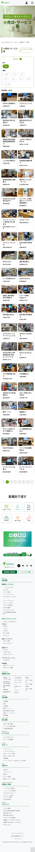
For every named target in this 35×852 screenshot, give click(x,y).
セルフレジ (6, 635)
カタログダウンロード (9, 793)
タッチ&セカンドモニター (9, 597)
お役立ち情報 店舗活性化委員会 (11, 810)
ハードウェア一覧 (8, 587)
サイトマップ (17, 839)
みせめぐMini (6, 652)
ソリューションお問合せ (9, 791)
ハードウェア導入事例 (9, 726)
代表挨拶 (5, 706)
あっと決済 (6, 633)
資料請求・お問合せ (9, 572)
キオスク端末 (6, 592)
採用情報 (5, 715)
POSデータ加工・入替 (9, 756)
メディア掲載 (6, 776)
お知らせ (5, 769)
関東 (22, 74)
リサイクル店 (17, 680)
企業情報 (5, 701)
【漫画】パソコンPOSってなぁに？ (12, 820)
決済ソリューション (8, 665)
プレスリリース (7, 772)
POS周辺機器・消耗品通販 (9, 613)
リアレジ (5, 628)
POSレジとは (6, 825)
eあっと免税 (6, 641)
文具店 (16, 692)
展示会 (5, 774)
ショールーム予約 (25, 572)
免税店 (27, 678)
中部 (6, 79)
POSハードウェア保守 (9, 753)
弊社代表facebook (8, 815)
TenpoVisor (6, 660)
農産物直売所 (6, 692)
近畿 (13, 79)
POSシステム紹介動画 (9, 817)
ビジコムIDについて (8, 737)
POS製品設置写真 (8, 728)
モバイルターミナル (8, 610)
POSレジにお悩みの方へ (9, 622)
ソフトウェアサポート (9, 751)
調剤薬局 (5, 689)
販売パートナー (7, 708)
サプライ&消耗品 (7, 605)
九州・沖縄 (7, 84)
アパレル (16, 690)
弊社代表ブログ (7, 813)
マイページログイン (14, 760)
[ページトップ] (32, 849)
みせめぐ (5, 649)
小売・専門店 (17, 678)
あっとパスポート (8, 643)
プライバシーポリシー (17, 833)
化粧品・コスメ (17, 687)
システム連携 (6, 808)
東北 (14, 74)
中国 (28, 79)
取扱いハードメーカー (9, 713)
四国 (21, 79)
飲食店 (27, 686)
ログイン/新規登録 (8, 739)
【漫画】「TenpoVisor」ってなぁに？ (12, 822)
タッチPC (5, 589)
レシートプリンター (8, 600)
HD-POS (5, 631)
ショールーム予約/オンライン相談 (8, 796)
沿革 (4, 703)
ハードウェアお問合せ (9, 788)
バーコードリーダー (8, 594)
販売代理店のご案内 (8, 711)
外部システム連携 (8, 667)
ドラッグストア (17, 683)
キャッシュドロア (8, 603)
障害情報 (5, 758)
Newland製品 (6, 607)
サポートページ (7, 749)
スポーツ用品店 (29, 681)
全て (6, 66)
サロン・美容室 (28, 689)
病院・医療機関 (6, 686)
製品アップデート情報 (9, 779)
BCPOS (5, 626)
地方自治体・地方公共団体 (6, 682)
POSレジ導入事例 (8, 724)
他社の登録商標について (17, 836)
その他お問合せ (7, 799)
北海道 (6, 74)
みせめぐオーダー (8, 654)
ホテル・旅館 (28, 684)
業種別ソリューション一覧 (6, 678)
